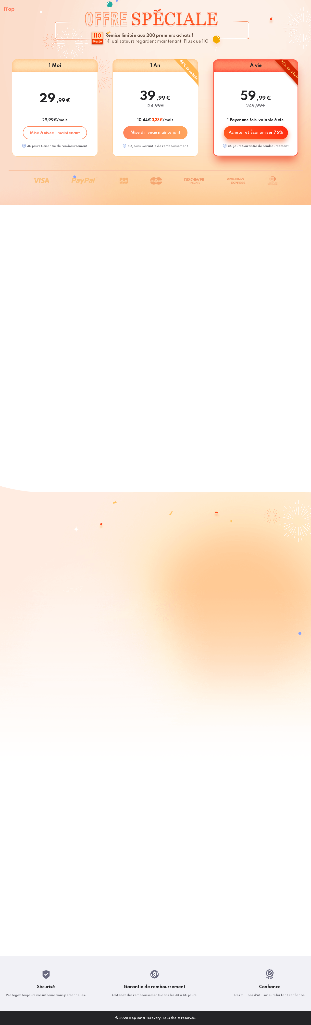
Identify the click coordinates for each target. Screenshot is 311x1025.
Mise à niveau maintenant (55, 133)
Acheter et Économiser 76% (256, 133)
